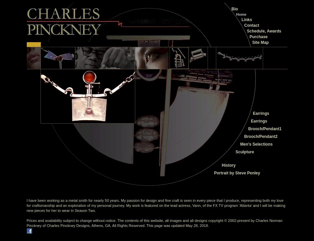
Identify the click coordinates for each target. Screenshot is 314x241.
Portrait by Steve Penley (237, 173)
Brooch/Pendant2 (261, 136)
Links (247, 19)
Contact (251, 25)
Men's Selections (256, 144)
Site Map (260, 42)
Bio (235, 9)
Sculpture (245, 152)
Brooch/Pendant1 (265, 129)
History (229, 165)
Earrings (261, 113)
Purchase (259, 36)
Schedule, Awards (264, 31)
